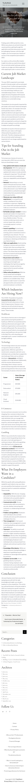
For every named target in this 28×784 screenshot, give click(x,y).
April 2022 (5, 692)
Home (14, 723)
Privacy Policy (15, 729)
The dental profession (14, 755)
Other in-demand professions (10, 645)
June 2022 (5, 690)
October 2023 (6, 681)
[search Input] (14, 632)
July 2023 (5, 683)
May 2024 (5, 678)
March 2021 (6, 699)
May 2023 (5, 687)
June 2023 (5, 685)
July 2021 (5, 696)
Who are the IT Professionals (14, 735)
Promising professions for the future (14, 771)
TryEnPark (7, 3)
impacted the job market (8, 300)
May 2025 (5, 674)
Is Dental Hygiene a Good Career (11, 662)
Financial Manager (14, 741)
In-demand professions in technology (12, 643)
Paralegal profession (15, 738)
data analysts (12, 358)
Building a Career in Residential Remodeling (14, 659)
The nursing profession (14, 746)
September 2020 (7, 701)
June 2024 (5, 676)
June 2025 (5, 672)
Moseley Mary (7, 603)
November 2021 (7, 694)
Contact (14, 726)
